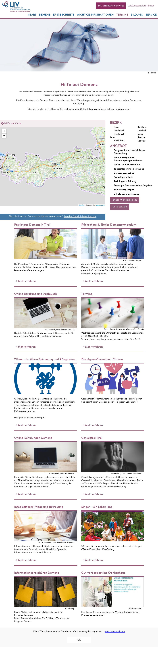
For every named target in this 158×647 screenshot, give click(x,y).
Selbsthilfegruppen (124, 190)
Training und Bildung (125, 181)
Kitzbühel (117, 140)
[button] (124, 200)
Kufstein (140, 127)
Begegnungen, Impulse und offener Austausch (131, 536)
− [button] (4, 136)
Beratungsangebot (124, 173)
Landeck (140, 130)
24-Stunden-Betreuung (126, 194)
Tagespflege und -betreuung (129, 169)
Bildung (137, 15)
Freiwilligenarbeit (123, 177)
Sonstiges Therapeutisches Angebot (133, 186)
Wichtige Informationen (95, 15)
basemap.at (100, 205)
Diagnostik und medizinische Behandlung (129, 152)
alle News (137, 554)
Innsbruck (117, 130)
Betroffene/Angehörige (110, 5)
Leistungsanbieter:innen (140, 5)
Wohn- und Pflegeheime (127, 165)
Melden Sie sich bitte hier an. (80, 217)
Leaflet (81, 205)
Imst (114, 127)
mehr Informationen (115, 632)
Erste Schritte (63, 15)
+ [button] (4, 131)
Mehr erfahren (26, 253)
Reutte (139, 137)
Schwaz (140, 141)
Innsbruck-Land (117, 136)
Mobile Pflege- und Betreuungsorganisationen (128, 159)
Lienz (138, 134)
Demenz (44, 15)
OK (79, 640)
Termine (122, 15)
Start (32, 15)
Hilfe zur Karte (12, 124)
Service (151, 15)
